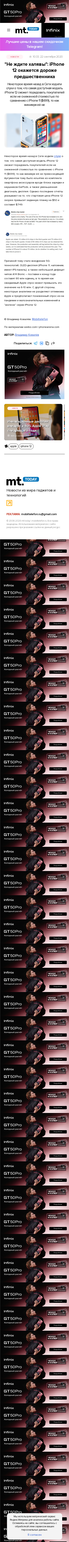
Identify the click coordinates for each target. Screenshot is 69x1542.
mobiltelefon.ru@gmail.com (38, 498)
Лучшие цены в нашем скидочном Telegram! (34, 42)
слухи (57, 139)
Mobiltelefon (39, 308)
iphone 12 (22, 434)
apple (11, 434)
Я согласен (34, 1535)
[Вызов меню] (7, 31)
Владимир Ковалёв (26, 323)
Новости (16, 51)
